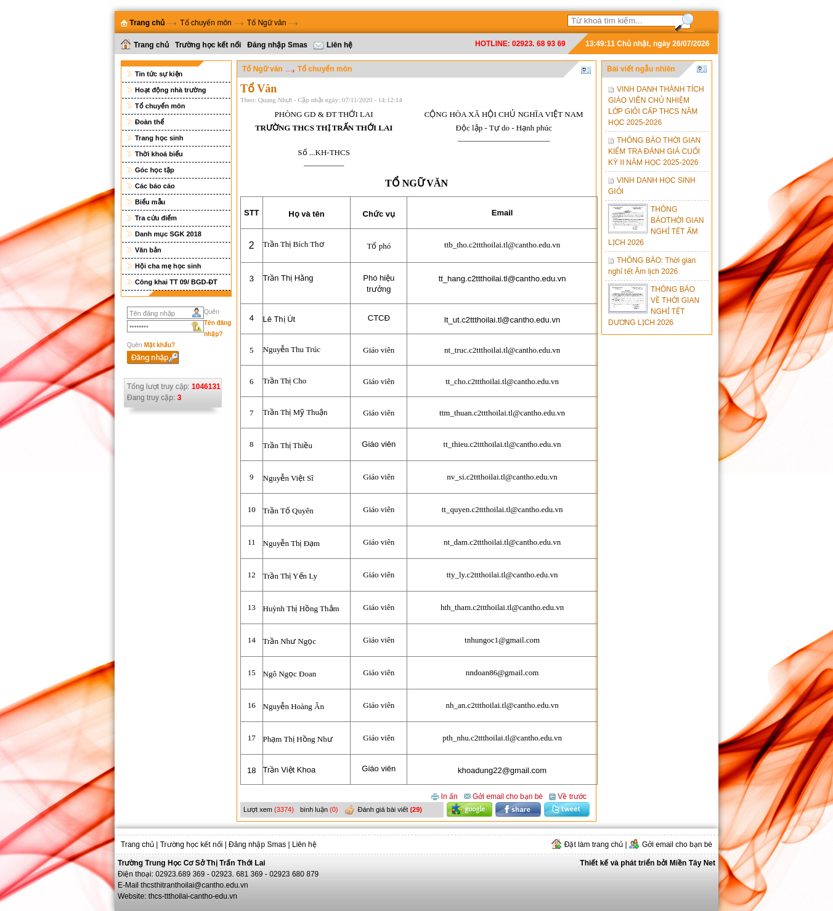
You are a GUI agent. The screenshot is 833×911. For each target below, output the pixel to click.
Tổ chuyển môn (205, 22)
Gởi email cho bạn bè (503, 796)
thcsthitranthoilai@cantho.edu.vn (194, 885)
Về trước (568, 796)
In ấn (444, 796)
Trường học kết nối (208, 45)
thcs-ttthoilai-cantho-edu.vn (192, 896)
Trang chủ (145, 44)
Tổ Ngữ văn (266, 22)
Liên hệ (333, 45)
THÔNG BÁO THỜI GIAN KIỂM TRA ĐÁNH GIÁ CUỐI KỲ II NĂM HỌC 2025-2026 (654, 151)
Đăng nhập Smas (277, 45)
